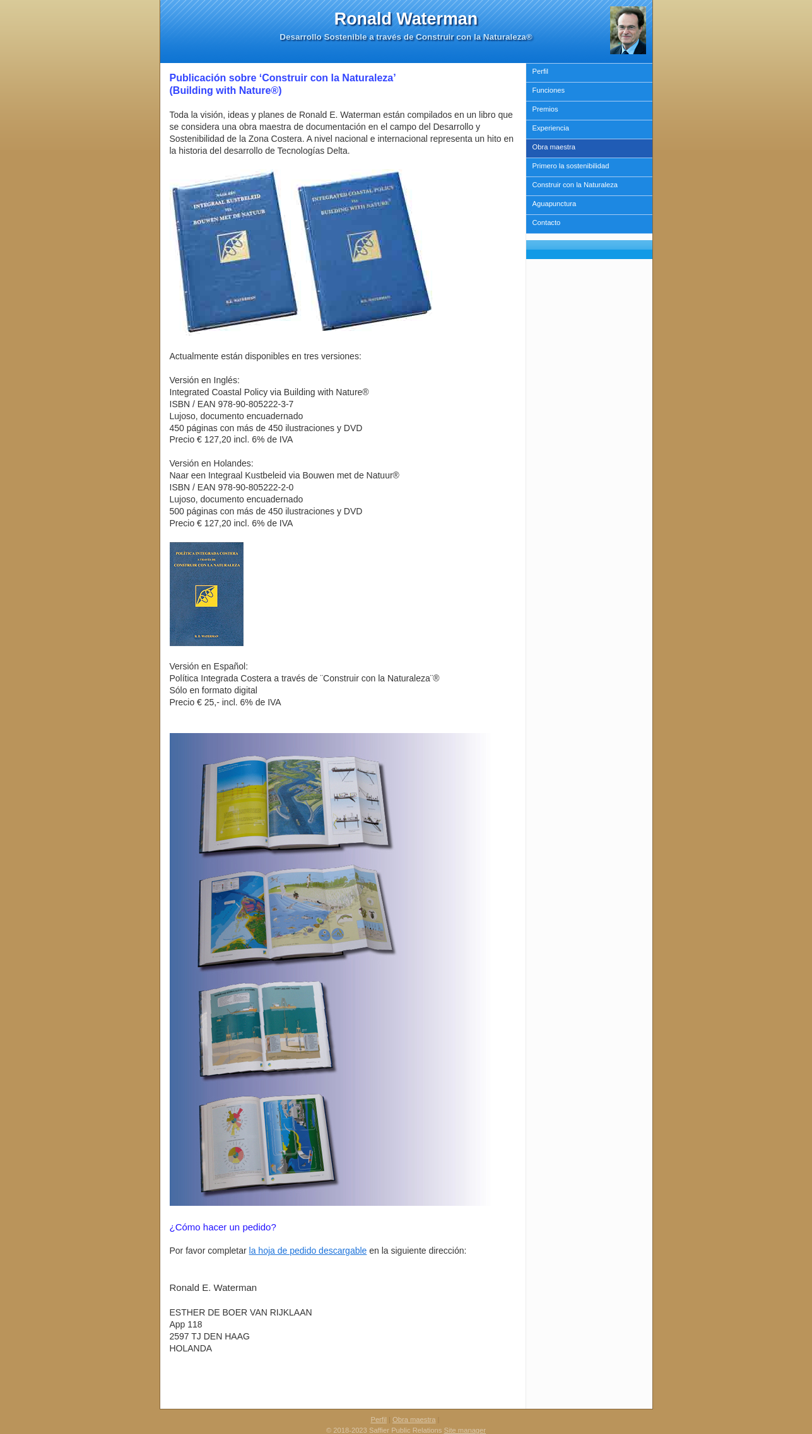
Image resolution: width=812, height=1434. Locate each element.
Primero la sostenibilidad (571, 166)
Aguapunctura (555, 203)
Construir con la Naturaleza (575, 184)
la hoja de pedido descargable (308, 1251)
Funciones (549, 90)
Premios (545, 109)
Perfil (541, 71)
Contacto (547, 222)
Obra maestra (554, 147)
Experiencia (551, 128)
